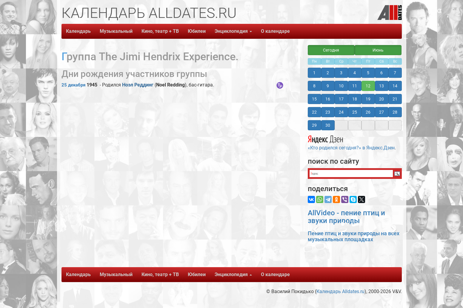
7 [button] (395, 72)
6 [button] (381, 72)
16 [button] (327, 99)
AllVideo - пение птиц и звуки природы (346, 217)
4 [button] (354, 72)
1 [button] (314, 72)
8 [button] (314, 85)
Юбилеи (197, 31)
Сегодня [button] (331, 50)
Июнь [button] (378, 50)
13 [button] (381, 85)
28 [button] (395, 112)
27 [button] (381, 112)
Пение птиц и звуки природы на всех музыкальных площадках (353, 236)
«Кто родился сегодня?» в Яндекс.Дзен (351, 142)
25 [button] (354, 112)
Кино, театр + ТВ (160, 31)
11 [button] (354, 85)
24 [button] (341, 112)
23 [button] (327, 112)
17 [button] (341, 99)
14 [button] (395, 85)
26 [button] (368, 112)
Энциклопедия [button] (233, 31)
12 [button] (368, 85)
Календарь (78, 31)
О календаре (275, 31)
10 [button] (341, 85)
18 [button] (354, 99)
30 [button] (327, 125)
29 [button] (314, 125)
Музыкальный (116, 31)
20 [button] (381, 99)
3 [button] (341, 72)
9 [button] (328, 85)
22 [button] (314, 112)
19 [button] (368, 99)
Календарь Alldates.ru (340, 291)
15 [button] (314, 99)
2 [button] (328, 72)
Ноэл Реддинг (137, 85)
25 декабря (73, 85)
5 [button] (368, 72)
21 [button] (395, 99)
